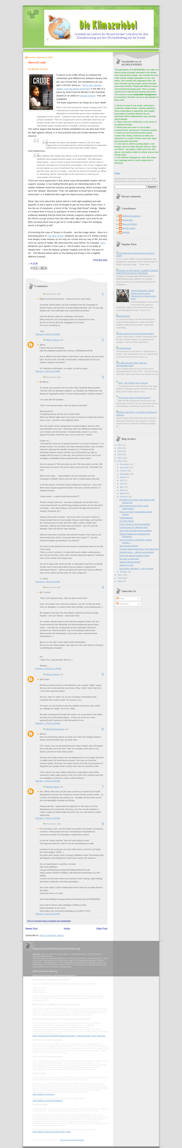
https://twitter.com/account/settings (48, 1100)
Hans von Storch (129, 224)
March (123, 493)
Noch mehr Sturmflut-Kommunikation (135, 531)
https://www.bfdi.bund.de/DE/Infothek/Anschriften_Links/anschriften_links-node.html (69, 1036)
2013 (120, 458)
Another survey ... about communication (136, 552)
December (125, 464)
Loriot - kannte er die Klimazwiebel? (135, 524)
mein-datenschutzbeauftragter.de (72, 1140)
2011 (120, 575)
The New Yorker (55, 236)
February (124, 496)
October (123, 471)
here (102, 242)
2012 (120, 461)
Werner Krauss (52, 340)
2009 (120, 581)
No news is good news (129, 559)
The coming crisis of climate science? (134, 398)
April (122, 490)
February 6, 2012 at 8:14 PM (47, 582)
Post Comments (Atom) (52, 935)
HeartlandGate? (123, 316)
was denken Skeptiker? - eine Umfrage (136, 568)
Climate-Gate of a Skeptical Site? (133, 527)
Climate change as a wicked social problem (135, 334)
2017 (120, 445)
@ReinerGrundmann (55, 729)
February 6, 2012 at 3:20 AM (47, 334)
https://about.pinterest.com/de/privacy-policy (52, 1132)
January (123, 572)
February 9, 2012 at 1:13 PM (47, 914)
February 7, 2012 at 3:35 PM (47, 781)
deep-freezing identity (128, 546)
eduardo (126, 232)
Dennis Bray (127, 220)
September (125, 474)
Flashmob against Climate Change (134, 556)
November (125, 467)
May (122, 487)
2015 (120, 451)
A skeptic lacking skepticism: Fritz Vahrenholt (139, 549)
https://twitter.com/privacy (44, 1094)
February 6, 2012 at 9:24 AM (47, 371)
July (122, 480)
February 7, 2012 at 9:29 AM (47, 723)
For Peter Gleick (126, 521)
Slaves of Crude (37, 62)
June (122, 484)
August (123, 477)
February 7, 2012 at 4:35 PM (47, 818)
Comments (122, 604)
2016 (120, 448)
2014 (120, 454)
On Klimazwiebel (123, 348)
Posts (120, 598)
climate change (87, 95)
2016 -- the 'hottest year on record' (133, 383)
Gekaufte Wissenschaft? (130, 562)
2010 (120, 578)
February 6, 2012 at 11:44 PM (48, 668)
